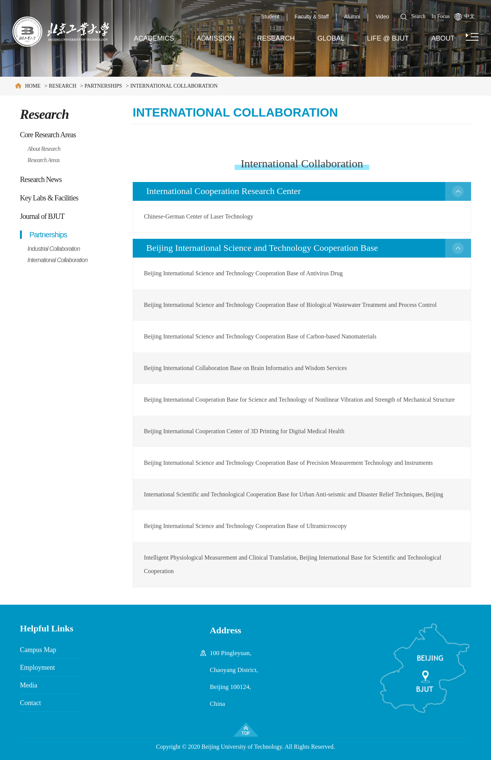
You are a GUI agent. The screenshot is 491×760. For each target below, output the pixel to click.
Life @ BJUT (388, 38)
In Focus (441, 16)
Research (276, 38)
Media (28, 685)
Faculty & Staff (312, 17)
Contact (30, 703)
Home (33, 86)
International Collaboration (173, 86)
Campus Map (38, 650)
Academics (154, 38)
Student (270, 17)
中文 (469, 16)
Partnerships (103, 86)
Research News (41, 179)
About (443, 38)
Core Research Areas (48, 134)
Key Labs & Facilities (49, 198)
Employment (37, 667)
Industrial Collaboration (53, 249)
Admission (216, 38)
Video (382, 17)
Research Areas (43, 160)
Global (330, 38)
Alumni (352, 17)
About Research (43, 149)
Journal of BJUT (42, 216)
